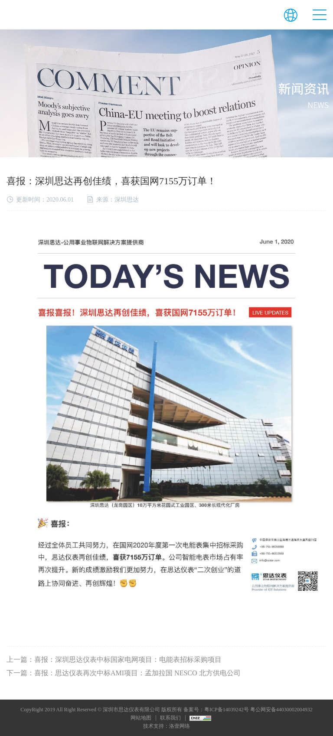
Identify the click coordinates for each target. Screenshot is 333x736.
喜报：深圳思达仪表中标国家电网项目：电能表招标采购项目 (128, 659)
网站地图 (141, 718)
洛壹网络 (179, 726)
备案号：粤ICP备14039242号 (216, 710)
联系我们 (170, 718)
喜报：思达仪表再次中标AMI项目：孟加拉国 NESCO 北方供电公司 (137, 673)
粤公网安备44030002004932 (281, 710)
